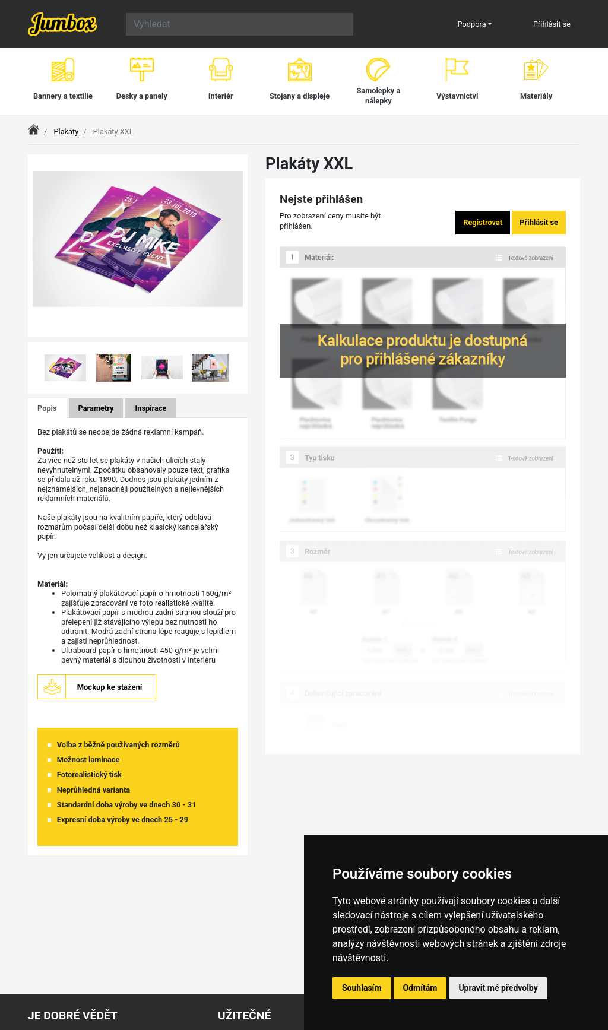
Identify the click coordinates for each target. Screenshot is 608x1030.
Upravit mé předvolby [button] (497, 988)
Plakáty (65, 131)
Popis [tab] (47, 408)
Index (37, 131)
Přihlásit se (552, 24)
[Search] (239, 24)
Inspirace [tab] (150, 408)
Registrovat (482, 222)
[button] (52, 367)
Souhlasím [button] (362, 988)
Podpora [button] (472, 24)
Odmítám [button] (420, 988)
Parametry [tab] (96, 408)
